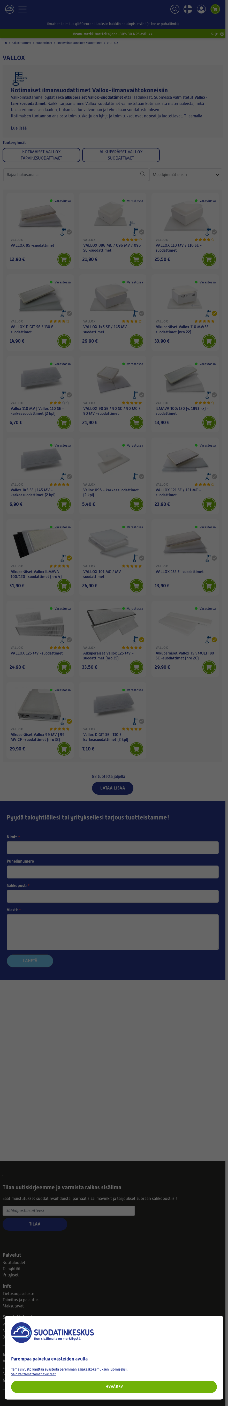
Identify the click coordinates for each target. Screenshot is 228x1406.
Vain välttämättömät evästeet (33, 1374)
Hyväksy (114, 1386)
